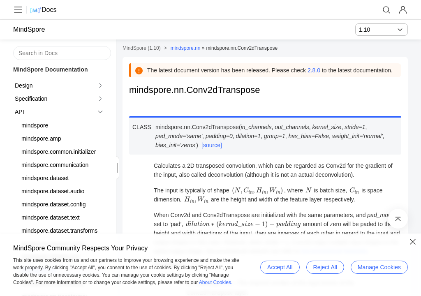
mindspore (34, 125)
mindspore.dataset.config (53, 204)
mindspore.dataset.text (50, 217)
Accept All (279, 267)
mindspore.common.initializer (58, 151)
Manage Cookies (379, 267)
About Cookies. (215, 282)
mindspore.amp (41, 138)
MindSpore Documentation (50, 69)
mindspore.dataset (45, 178)
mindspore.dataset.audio (52, 191)
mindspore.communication (54, 165)
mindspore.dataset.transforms (59, 230)
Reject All (325, 267)
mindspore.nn (186, 48)
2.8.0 (314, 70)
